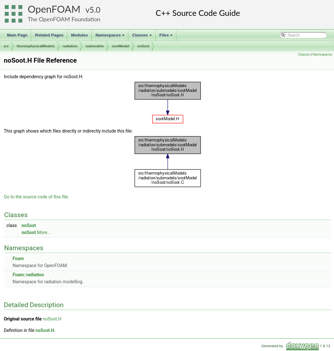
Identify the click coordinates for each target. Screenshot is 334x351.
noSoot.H (52, 318)
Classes (142, 37)
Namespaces (111, 37)
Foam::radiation (28, 274)
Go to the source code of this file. (36, 196)
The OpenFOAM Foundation (64, 19)
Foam (18, 258)
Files (167, 37)
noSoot (143, 46)
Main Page (17, 35)
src (6, 46)
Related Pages (49, 35)
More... (44, 232)
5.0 (94, 9)
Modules (79, 35)
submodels (94, 46)
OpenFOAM (54, 9)
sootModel (120, 46)
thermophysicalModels (36, 46)
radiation (70, 46)
